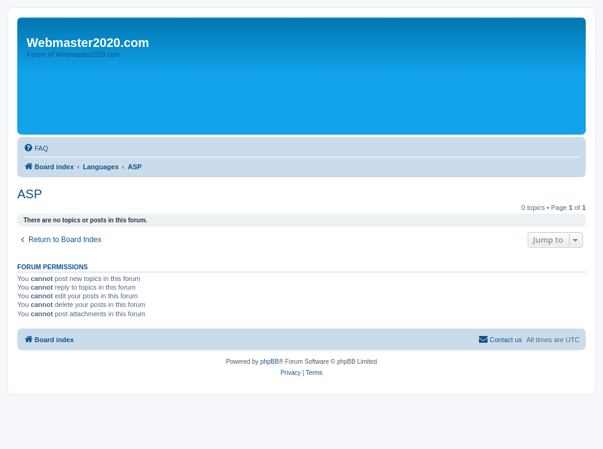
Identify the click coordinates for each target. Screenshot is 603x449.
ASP (29, 194)
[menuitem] (35, 148)
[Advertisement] (245, 97)
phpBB (269, 361)
